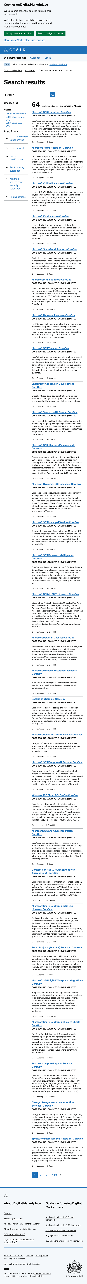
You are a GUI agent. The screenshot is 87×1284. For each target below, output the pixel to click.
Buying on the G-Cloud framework (61, 1230)
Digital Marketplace (15, 57)
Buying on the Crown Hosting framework (64, 1241)
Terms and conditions (13, 1255)
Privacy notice (42, 1255)
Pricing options (18, 196)
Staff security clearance (17, 169)
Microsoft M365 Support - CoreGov (51, 279)
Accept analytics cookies (19, 33)
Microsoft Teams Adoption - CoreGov (52, 147)
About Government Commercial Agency (22, 1224)
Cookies (29, 1255)
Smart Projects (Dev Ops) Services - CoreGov (57, 947)
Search (52, 94)
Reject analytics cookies (51, 33)
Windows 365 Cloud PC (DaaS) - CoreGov (55, 795)
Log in (47, 57)
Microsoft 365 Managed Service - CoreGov (55, 522)
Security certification (16, 158)
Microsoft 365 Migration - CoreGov (51, 112)
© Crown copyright (74, 1276)
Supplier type (17, 139)
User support (17, 148)
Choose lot (30, 70)
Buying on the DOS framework (59, 1235)
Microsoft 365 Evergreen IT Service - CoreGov (57, 762)
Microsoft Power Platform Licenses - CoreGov (57, 734)
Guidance (35, 57)
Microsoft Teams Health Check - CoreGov (54, 412)
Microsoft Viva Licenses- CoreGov (50, 216)
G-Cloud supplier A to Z (14, 1234)
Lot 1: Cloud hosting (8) (16, 113)
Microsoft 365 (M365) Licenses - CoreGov (55, 594)
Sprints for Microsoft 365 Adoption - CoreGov (57, 1138)
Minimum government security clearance (16, 183)
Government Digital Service (27, 1264)
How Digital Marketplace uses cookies (24, 40)
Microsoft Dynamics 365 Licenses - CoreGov (56, 484)
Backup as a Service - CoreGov (48, 698)
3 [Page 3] (46, 1174)
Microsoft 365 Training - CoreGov (50, 348)
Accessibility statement (14, 1258)
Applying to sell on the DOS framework (63, 1225)
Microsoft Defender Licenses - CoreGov (53, 315)
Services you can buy (13, 1218)
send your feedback (58, 64)
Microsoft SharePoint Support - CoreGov (54, 249)
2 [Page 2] (40, 1174)
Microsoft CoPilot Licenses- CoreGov (52, 183)
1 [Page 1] (34, 1174)
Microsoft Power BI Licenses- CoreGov (53, 637)
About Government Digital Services (20, 1229)
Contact (7, 1213)
